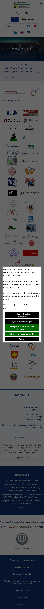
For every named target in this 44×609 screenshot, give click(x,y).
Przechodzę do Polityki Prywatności (22, 315)
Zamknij (22, 339)
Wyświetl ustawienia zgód (22, 321)
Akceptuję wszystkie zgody (22, 334)
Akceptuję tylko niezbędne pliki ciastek (22, 327)
